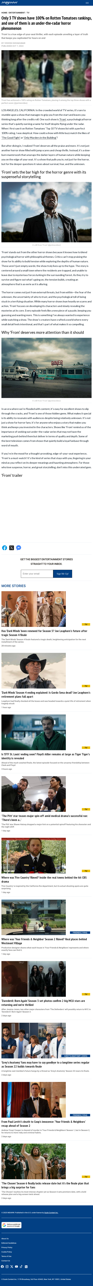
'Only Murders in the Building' (40, 137)
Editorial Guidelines (8, 1243)
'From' (62, 119)
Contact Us (5, 1261)
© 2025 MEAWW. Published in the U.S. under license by (22, 1213)
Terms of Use (6, 1256)
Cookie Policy (6, 1252)
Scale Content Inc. (51, 1213)
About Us (5, 1239)
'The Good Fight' (10, 137)
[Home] (9, 2)
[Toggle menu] (89, 2)
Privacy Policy (6, 1247)
